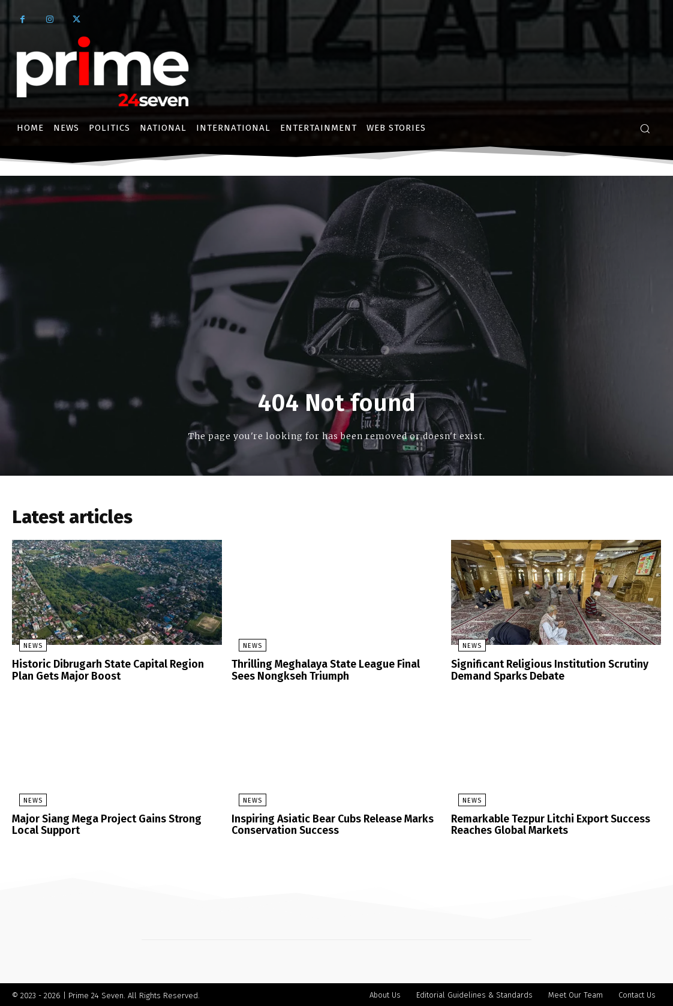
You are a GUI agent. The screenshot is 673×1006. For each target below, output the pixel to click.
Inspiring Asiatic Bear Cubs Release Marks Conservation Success (328, 824)
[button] (645, 128)
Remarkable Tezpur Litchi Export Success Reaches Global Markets (545, 824)
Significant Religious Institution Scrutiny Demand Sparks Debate (544, 672)
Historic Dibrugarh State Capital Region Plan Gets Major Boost (113, 672)
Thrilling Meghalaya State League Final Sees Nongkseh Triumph (333, 672)
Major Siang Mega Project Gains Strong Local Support (115, 824)
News (25, 649)
